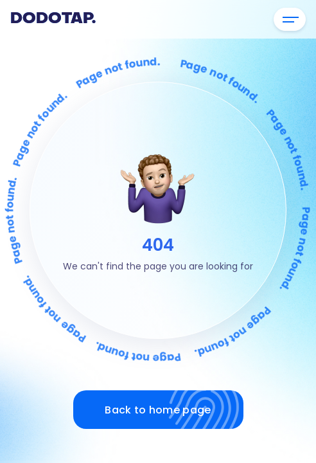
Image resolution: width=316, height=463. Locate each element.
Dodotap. (53, 19)
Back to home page (174, 409)
